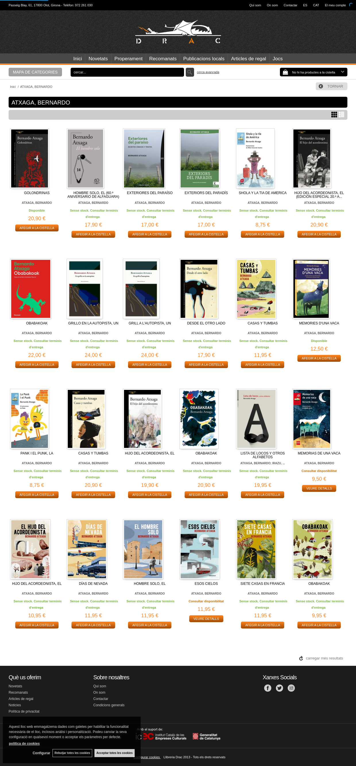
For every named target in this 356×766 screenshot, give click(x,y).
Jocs (278, 58)
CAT (316, 5)
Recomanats (163, 58)
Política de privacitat (24, 711)
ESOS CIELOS (206, 584)
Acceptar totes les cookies (114, 753)
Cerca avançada (208, 72)
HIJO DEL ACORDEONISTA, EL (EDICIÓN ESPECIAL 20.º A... (319, 195)
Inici (77, 58)
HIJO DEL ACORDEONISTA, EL (150, 453)
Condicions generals (109, 705)
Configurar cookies (147, 757)
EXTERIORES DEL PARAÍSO (150, 193)
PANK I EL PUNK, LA (36, 453)
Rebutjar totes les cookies (72, 753)
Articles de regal (248, 58)
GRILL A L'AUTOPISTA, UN (150, 323)
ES (305, 5)
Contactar (290, 5)
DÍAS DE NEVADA (93, 584)
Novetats (98, 58)
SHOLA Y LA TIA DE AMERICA (263, 193)
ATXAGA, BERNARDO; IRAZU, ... (262, 463)
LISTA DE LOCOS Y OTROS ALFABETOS (263, 455)
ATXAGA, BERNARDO (37, 202)
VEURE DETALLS (319, 488)
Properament (129, 58)
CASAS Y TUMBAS (263, 323)
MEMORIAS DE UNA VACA (319, 453)
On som (272, 5)
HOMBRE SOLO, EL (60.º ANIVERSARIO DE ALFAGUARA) (93, 195)
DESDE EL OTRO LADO (206, 323)
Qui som (255, 5)
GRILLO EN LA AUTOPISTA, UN (93, 323)
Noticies (15, 705)
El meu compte (335, 5)
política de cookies (24, 743)
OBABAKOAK (37, 323)
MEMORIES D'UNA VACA (319, 323)
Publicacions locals (204, 58)
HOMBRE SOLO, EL (150, 584)
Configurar (40, 753)
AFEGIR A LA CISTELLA (37, 228)
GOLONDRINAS (37, 193)
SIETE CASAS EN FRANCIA (263, 584)
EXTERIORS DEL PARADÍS (206, 193)
